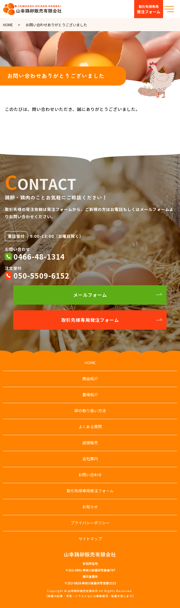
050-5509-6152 (41, 275)
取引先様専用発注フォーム (90, 320)
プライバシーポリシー (90, 523)
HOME (8, 24)
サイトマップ (90, 539)
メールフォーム (90, 295)
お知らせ (90, 506)
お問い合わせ (90, 474)
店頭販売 (90, 442)
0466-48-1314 (39, 256)
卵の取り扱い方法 (90, 410)
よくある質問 (90, 426)
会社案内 (90, 458)
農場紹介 (90, 394)
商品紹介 (90, 378)
